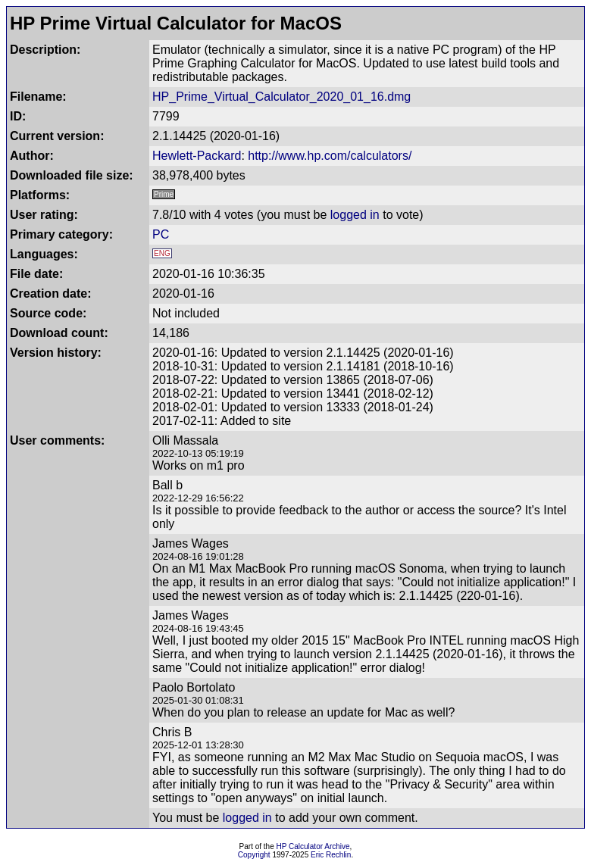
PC (160, 234)
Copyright (254, 855)
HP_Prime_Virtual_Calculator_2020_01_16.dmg (281, 96)
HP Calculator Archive (313, 846)
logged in (355, 214)
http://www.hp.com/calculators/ (329, 155)
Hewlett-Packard (196, 155)
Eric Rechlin (331, 855)
